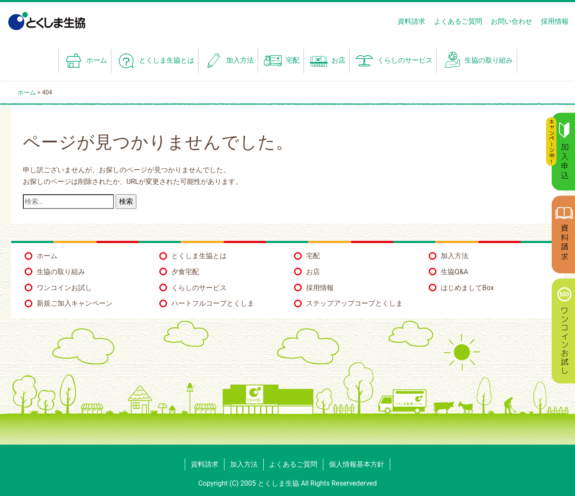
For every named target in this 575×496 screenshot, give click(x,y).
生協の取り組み (477, 61)
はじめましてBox (467, 288)
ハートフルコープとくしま (212, 303)
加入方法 (228, 61)
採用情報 (555, 21)
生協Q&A (454, 272)
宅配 (281, 61)
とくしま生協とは (154, 61)
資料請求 (411, 21)
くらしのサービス (199, 288)
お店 (326, 61)
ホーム (85, 61)
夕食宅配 (185, 272)
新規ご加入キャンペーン (75, 303)
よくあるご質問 (458, 21)
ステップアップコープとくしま (354, 303)
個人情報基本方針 (356, 464)
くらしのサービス (393, 61)
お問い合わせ (511, 21)
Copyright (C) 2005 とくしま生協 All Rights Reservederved (287, 483)
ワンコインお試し (64, 288)
